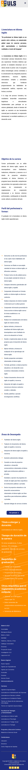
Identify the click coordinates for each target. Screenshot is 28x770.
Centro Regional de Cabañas (9, 746)
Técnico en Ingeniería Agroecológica (11, 706)
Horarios (3, 675)
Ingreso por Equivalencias (8, 666)
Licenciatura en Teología (8, 725)
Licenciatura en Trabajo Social (9, 722)
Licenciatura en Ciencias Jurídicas (10, 695)
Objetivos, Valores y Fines (8, 641)
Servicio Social (5, 678)
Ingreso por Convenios (7, 669)
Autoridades (4, 629)
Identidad (3, 638)
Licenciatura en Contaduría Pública (11, 698)
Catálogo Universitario (7, 643)
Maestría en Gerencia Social (9, 732)
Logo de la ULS (5, 655)
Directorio (4, 743)
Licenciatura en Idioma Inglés (9, 716)
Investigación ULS (6, 652)
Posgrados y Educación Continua (11, 729)
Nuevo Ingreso (5, 663)
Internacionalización (7, 681)
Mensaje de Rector (6, 632)
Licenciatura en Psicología (8, 719)
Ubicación (4, 741)
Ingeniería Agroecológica (8, 689)
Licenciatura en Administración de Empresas (13, 692)
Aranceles (4, 672)
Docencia (3, 646)
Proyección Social (6, 649)
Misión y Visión (5, 635)
